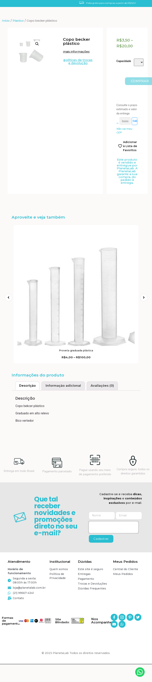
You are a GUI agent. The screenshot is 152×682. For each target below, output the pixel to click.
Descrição (27, 400)
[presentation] (113, 541)
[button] (77, 51)
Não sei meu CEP (124, 138)
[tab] (27, 400)
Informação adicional (63, 400)
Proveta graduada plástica (76, 364)
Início (6, 20)
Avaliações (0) (102, 400)
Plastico (18, 20)
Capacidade (123, 61)
